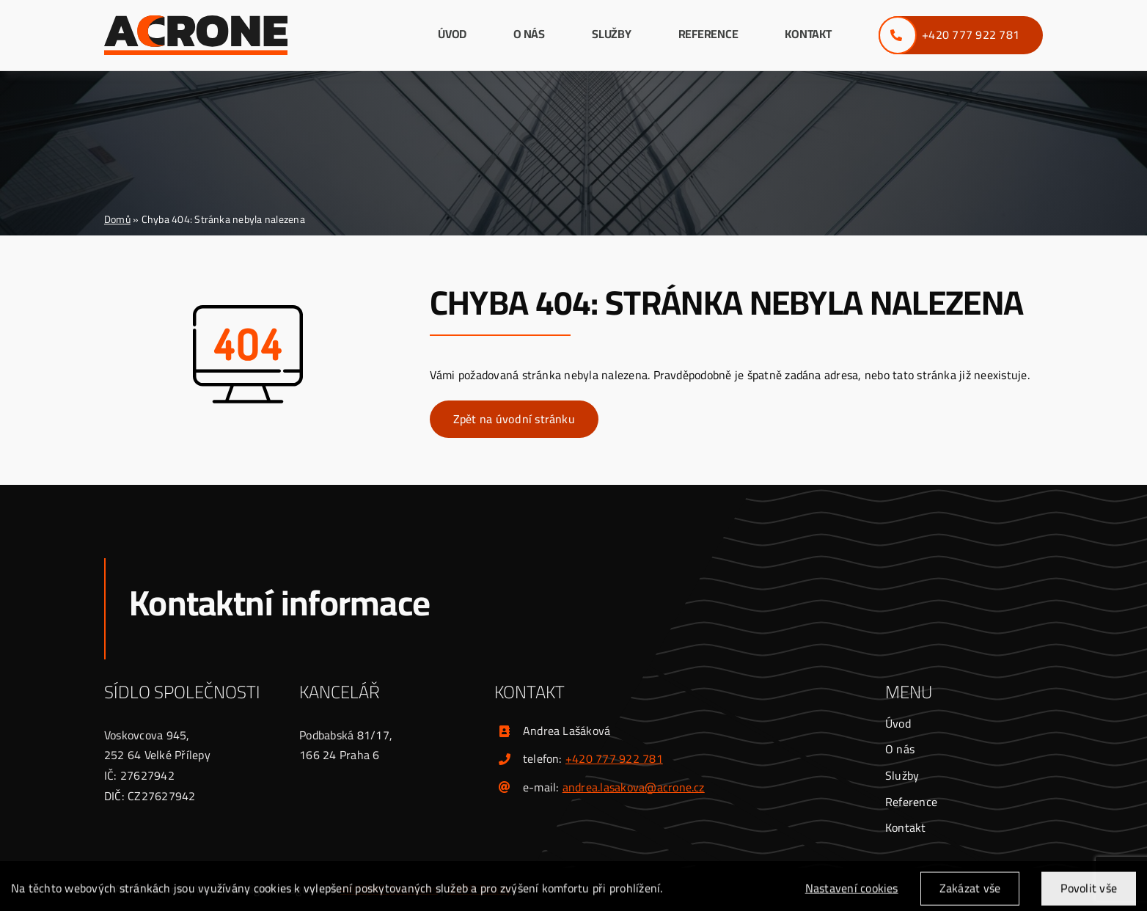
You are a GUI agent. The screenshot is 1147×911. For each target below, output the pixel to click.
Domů (117, 219)
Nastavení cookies (851, 894)
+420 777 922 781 (614, 758)
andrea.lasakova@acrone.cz (633, 787)
